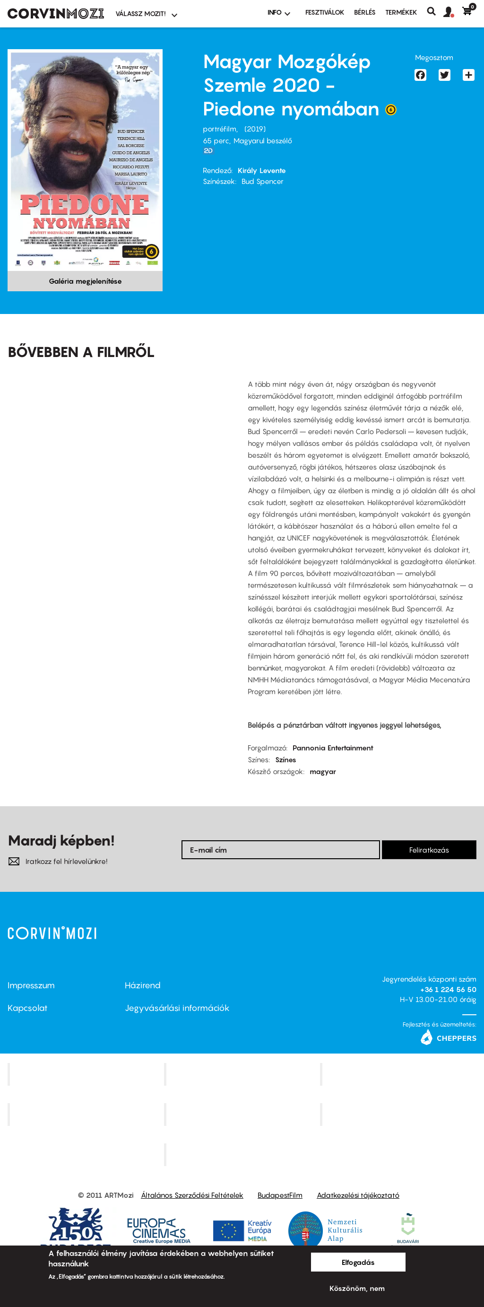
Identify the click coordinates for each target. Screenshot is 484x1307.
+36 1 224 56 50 (448, 989)
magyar (323, 771)
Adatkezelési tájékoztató (358, 1195)
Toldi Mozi (243, 1154)
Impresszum (31, 985)
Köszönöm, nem (357, 1288)
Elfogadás (358, 1262)
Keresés (435, 11)
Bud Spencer (263, 181)
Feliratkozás (429, 849)
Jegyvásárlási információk (177, 1008)
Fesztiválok (325, 12)
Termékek (401, 12)
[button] (452, 12)
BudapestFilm (280, 1195)
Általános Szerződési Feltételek (192, 1195)
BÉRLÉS (365, 12)
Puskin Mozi (87, 1114)
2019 (255, 128)
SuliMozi (242, 1114)
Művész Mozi (399, 1074)
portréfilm (219, 128)
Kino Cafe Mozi (243, 1074)
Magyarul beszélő (262, 140)
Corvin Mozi (86, 1074)
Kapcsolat (28, 1008)
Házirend (143, 985)
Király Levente (262, 170)
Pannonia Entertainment (333, 747)
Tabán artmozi (399, 1114)
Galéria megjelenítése (85, 281)
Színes (285, 759)
